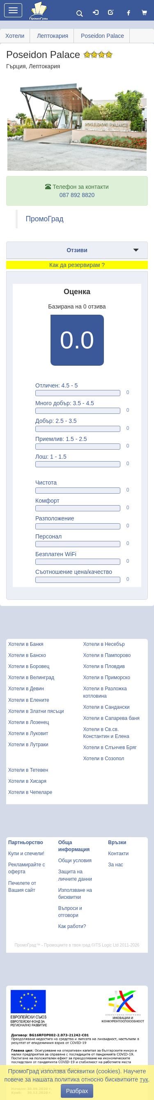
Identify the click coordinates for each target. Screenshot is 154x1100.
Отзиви (77, 250)
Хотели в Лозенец (28, 722)
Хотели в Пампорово (107, 655)
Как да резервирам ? (77, 265)
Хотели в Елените (28, 700)
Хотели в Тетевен (28, 770)
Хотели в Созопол (103, 758)
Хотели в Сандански (106, 707)
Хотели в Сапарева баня (111, 718)
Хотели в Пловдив (104, 666)
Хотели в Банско (27, 655)
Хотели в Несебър (104, 644)
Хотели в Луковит (28, 733)
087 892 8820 (77, 195)
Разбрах (77, 1091)
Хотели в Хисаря (27, 781)
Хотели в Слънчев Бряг (110, 747)
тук (144, 1079)
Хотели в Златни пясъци (36, 711)
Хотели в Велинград (31, 677)
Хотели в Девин (26, 689)
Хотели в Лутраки (28, 744)
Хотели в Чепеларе (30, 792)
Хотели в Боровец (28, 666)
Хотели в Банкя (26, 644)
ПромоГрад (45, 219)
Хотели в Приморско (106, 677)
